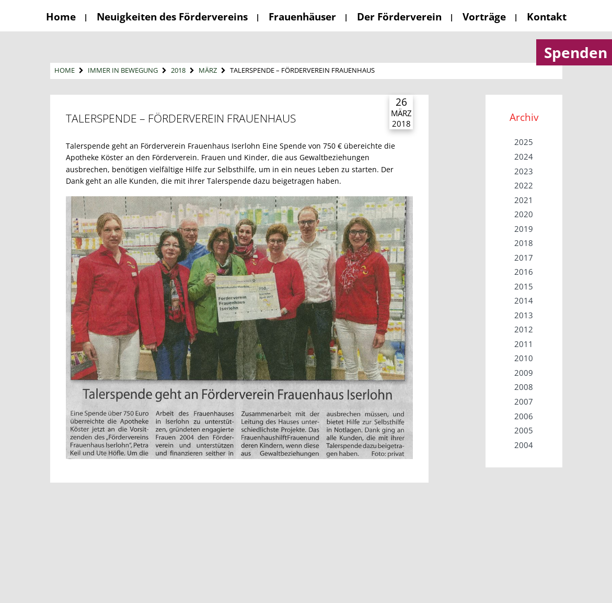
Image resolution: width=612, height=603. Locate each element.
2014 (523, 300)
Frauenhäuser (302, 17)
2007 (523, 401)
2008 (523, 387)
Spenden (575, 52)
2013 (523, 315)
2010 (523, 358)
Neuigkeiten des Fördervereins (172, 17)
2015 (523, 286)
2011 (523, 344)
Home (61, 17)
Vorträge (484, 17)
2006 (523, 416)
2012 (523, 329)
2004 (523, 445)
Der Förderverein (399, 17)
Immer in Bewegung (123, 70)
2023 (523, 171)
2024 (523, 156)
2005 (523, 430)
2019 (523, 229)
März (208, 70)
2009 (523, 372)
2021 (523, 200)
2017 (523, 257)
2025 (523, 142)
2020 (523, 214)
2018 (178, 70)
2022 (523, 185)
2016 (523, 271)
